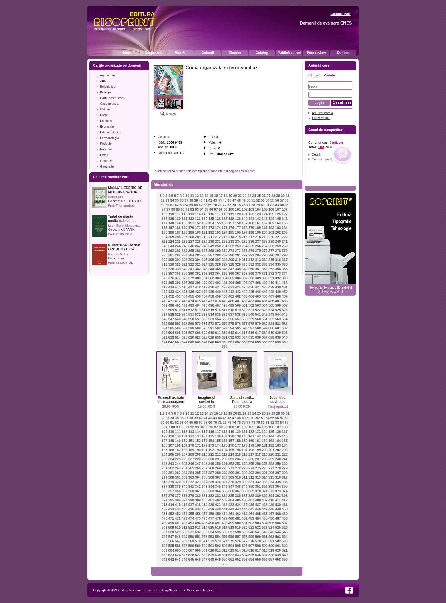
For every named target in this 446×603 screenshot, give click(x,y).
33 (167, 200)
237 (258, 242)
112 (184, 214)
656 (265, 342)
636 (258, 337)
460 (224, 296)
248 (204, 246)
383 (218, 278)
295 (265, 255)
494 (198, 305)
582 (278, 324)
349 (245, 269)
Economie (107, 126)
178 (245, 228)
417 (191, 287)
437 (198, 292)
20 (235, 196)
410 (271, 283)
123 (258, 214)
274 (251, 251)
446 (258, 292)
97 (216, 210)
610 (211, 333)
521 (251, 310)
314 (265, 260)
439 (211, 292)
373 (278, 274)
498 (224, 305)
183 (278, 228)
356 (164, 274)
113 (191, 214)
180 (258, 228)
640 (285, 337)
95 (206, 210)
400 (204, 283)
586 (178, 328)
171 (198, 228)
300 (171, 260)
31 (287, 196)
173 (211, 228)
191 (204, 232)
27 (268, 196)
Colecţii (208, 53)
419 (204, 287)
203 (285, 232)
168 (178, 228)
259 (278, 246)
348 (238, 269)
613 (231, 333)
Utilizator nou (321, 118)
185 (164, 232)
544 (278, 315)
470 (164, 301)
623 (171, 337)
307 (218, 260)
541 (258, 315)
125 (271, 214)
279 (285, 251)
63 (181, 205)
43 (215, 200)
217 (251, 237)
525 (278, 310)
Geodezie (106, 160)
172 (204, 228)
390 (265, 278)
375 (164, 278)
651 (231, 342)
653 (245, 342)
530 (184, 315)
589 (198, 328)
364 (218, 274)
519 (238, 310)
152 (198, 223)
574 (224, 324)
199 (258, 232)
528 (171, 315)
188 (184, 232)
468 (278, 296)
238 (265, 242)
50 (248, 200)
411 (278, 283)
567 (178, 324)
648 (211, 342)
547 (171, 319)
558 (245, 319)
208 (191, 237)
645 (191, 342)
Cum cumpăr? (322, 159)
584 (164, 328)
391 (271, 278)
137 (224, 219)
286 (204, 255)
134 (204, 219)
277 (271, 251)
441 (224, 292)
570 (198, 324)
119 (231, 214)
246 (191, 246)
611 (218, 333)
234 (238, 242)
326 (218, 264)
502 (251, 305)
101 (238, 210)
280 (164, 255)
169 (184, 228)
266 (198, 251)
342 (198, 269)
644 (184, 342)
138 (231, 219)
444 (245, 292)
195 (231, 232)
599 (265, 328)
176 (231, 228)
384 (224, 278)
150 (184, 223)
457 (204, 296)
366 (231, 274)
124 (265, 214)
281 (171, 255)
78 (253, 205)
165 (285, 223)
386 (238, 278)
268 (211, 251)
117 (218, 214)
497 (218, 305)
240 (278, 242)
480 (231, 301)
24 (254, 196)
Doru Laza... (117, 197)
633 (238, 337)
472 (178, 301)
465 (258, 296)
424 (238, 287)
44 (220, 200)
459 (218, 296)
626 (191, 337)
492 (184, 305)
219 (265, 237)
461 (231, 296)
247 (198, 246)
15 (211, 196)
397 (184, 283)
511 (184, 310)
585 (171, 328)
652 (238, 342)
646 (198, 342)
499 (231, 305)
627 (198, 337)
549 (184, 319)
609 (204, 333)
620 (278, 333)
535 (218, 315)
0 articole (336, 142)
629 (211, 337)
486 (271, 301)
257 (265, 246)
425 (245, 287)
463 (245, 296)
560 (258, 319)
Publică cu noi (289, 53)
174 (218, 228)
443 (238, 292)
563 (278, 319)
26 (264, 196)
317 (285, 260)
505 (271, 305)
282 (178, 255)
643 (178, 342)
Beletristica (107, 86)
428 (265, 287)
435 (184, 292)
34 (172, 200)
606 (184, 333)
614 (238, 333)
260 (285, 246)
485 (265, 301)
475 (198, 301)
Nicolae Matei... (119, 254)
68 (205, 205)
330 (245, 264)
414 (171, 287)
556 (231, 319)
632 (231, 337)
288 (218, 255)
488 (285, 301)
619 (271, 333)
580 (265, 324)
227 (191, 242)
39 (196, 200)
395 (171, 283)
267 (204, 251)
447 (265, 292)
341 (191, 269)
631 (224, 337)
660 (224, 347)
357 (171, 274)
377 (178, 278)
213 (224, 237)
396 (178, 283)
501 (245, 305)
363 (211, 274)
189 (191, 232)
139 (238, 219)
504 (265, 305)
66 (196, 205)
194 (224, 232)
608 (198, 333)
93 (197, 210)
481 (238, 301)
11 (192, 196)
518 (231, 310)
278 (278, 251)
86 (163, 210)
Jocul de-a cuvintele (277, 400)
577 (245, 324)
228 (198, 242)
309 (231, 260)
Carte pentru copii (112, 98)
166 (164, 228)
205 (171, 237)
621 (285, 333)
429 (271, 287)
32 (162, 200)
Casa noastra (109, 103)
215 (238, 237)
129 (171, 219)
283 (184, 255)
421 (218, 287)
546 (164, 319)
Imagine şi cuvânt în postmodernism (206, 402)
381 (204, 278)
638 (271, 337)
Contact (343, 53)
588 (191, 328)
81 (267, 205)
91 (187, 210)
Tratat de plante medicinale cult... (122, 218)
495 (204, 305)
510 (178, 310)
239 (271, 242)
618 (265, 333)
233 (231, 242)
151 (191, 223)
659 (285, 342)
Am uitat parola (322, 113)
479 (224, 301)
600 (271, 328)
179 (251, 228)
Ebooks (235, 53)
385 (231, 278)
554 (218, 319)
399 (198, 283)
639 (278, 337)
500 (238, 305)
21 (240, 196)
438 (204, 292)
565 (164, 324)
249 (211, 246)
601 (278, 328)
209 (198, 237)
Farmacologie (109, 138)
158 (238, 223)
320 (178, 264)
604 (171, 333)
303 (191, 260)
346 (224, 269)
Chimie (105, 109)
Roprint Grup (152, 590)
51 (253, 200)
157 (231, 223)
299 (164, 260)
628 (204, 337)
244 (178, 246)
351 (258, 269)
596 (245, 328)
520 (245, 310)
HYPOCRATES (131, 201)
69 (210, 205)
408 (258, 283)
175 (224, 228)
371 (265, 274)
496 (211, 305)
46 (229, 200)
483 (251, 301)
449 (278, 292)
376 (171, 278)
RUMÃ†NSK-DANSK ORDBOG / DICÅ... (124, 247)
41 (205, 200)
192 (211, 232)
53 (262, 200)
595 (238, 328)
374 (285, 274)
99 (225, 210)
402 (218, 283)
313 (258, 260)
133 (198, 219)
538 (238, 315)
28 (273, 196)
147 (164, 223)
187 (178, 232)
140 (245, 219)
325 (211, 264)
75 (239, 205)
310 (238, 260)
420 (211, 287)
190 (198, 232)
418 (198, 287)
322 (191, 264)
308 (224, 260)
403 (224, 283)
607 (191, 333)
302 (184, 260)
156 (224, 223)
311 (245, 260)
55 (272, 200)
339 (178, 269)
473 (184, 301)
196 (238, 232)
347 (231, 269)
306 (211, 260)
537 (231, 315)
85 (286, 205)
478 (218, 301)
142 (258, 219)
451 (164, 296)
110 (171, 214)
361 (198, 274)
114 (198, 214)
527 (164, 315)
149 (178, 223)
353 (271, 269)
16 (216, 196)
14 (206, 196)
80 (262, 205)
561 (265, 319)
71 (220, 205)
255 (251, 246)
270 (224, 251)
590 (204, 328)
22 (244, 196)
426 (251, 287)
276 (265, 251)
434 (178, 292)
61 (172, 205)
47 (234, 200)
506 (278, 305)
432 (164, 292)
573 (218, 324)
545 (285, 315)
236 (251, 242)
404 (231, 283)
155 (218, 223)
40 (200, 200)
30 (283, 196)
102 (245, 210)
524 (271, 310)
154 (211, 223)
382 (211, 278)
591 (211, 328)
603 (164, 333)
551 (198, 319)
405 (238, 283)
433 (171, 292)
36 (181, 200)
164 (278, 223)
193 (218, 232)
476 (204, 301)
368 (245, 274)
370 (258, 274)
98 (221, 210)
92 (192, 210)
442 (231, 292)
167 (171, 228)
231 (218, 242)
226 (184, 242)
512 (191, 310)
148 (171, 223)
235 (245, 242)
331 (251, 264)
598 (258, 328)
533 (204, 315)
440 (218, 292)
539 (245, 315)
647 (204, 342)
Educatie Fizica (110, 132)
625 (184, 337)
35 (177, 200)
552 (204, 319)
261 (164, 251)
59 (162, 205)
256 (258, 246)
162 (265, 223)
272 (238, 251)
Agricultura (107, 75)
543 (271, 315)
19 (230, 196)
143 (265, 219)
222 (285, 237)
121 (245, 214)
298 (285, 255)
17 (221, 196)
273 (245, 251)
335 (278, 264)
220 (271, 237)
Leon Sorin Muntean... (124, 225)
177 (238, 228)
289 (224, 255)
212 (218, 237)
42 (210, 200)
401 (211, 283)
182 (271, 228)
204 (164, 237)
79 (258, 205)
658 (278, 342)
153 (204, 223)
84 (282, 205)
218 (258, 237)
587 (184, 328)
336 (285, 264)
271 (231, 251)
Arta (103, 81)
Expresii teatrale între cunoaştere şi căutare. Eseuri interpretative (170, 404)
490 (171, 305)
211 (211, 237)
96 (211, 210)
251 (224, 246)
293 (251, 255)
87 (168, 210)
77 (248, 205)
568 (184, 324)
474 (191, 301)
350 (251, 269)
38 (191, 200)
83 (277, 205)
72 (224, 205)
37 (186, 200)
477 (211, 301)
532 (198, 315)
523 (265, 310)
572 (211, 324)
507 (285, 305)
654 (251, 342)
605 (178, 333)
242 (164, 246)
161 (258, 223)
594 (231, 328)
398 (191, 283)
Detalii (316, 154)
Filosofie (106, 149)
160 (251, 223)
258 (271, 246)
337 (164, 269)
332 (258, 264)
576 (238, 324)
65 (191, 205)
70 (215, 205)
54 (267, 200)
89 (178, 210)
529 (178, 315)
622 (164, 337)
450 (285, 292)
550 (191, 319)
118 (224, 214)
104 (258, 210)
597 (251, 328)
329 (238, 264)
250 (218, 246)
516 (218, 310)
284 (191, 255)
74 (234, 205)
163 (271, 223)
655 (258, 342)
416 (184, 287)
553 (211, 319)
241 (285, 242)
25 (259, 196)
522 (258, 310)
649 (218, 342)
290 (231, 255)
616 (251, 333)
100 (231, 210)
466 (265, 296)
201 (271, 232)
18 (225, 196)
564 (285, 319)
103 (251, 210)
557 (238, 319)
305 (204, 260)
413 (164, 287)
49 (244, 200)
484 (258, 301)
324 (204, 264)
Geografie (107, 166)
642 (171, 342)
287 (211, 255)
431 (285, 287)
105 (265, 210)
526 (285, 310)
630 (218, 337)
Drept (104, 115)
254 (245, 246)
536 (224, 315)
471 (171, 301)
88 (173, 210)
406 (245, 283)
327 (224, 264)
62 (177, 205)
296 (271, 255)
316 (278, 260)
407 (251, 283)
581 (271, 324)
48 (239, 200)
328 (231, 264)
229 (204, 242)
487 (278, 301)
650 (224, 342)
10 (187, 196)
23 (249, 196)
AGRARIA (128, 229)
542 (265, 315)
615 (245, 333)
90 (182, 210)
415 (178, 287)
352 (265, 269)
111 (178, 214)
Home (126, 53)
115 (204, 214)
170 (191, 228)
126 (278, 214)
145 (278, 219)
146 (285, 219)
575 (231, 324)
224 (171, 242)
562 (271, 319)
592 (218, 328)
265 (191, 251)
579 (258, 324)
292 (245, 255)
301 (178, 260)
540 (251, 315)
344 (211, 269)
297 (278, 255)
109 (164, 214)
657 (271, 342)
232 (224, 242)
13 (202, 196)
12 (197, 196)
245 (184, 246)
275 (258, 251)
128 (164, 219)
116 (211, 214)
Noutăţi (180, 53)
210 (204, 237)
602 (285, 328)
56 (277, 200)
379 (191, 278)
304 (198, 260)
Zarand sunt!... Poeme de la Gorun (242, 402)
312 (251, 260)
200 (265, 232)
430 (278, 287)
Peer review (316, 53)
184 (285, 228)
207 (184, 237)
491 (178, 305)
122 (251, 214)
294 (258, 255)
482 (245, 301)
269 (218, 251)
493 (191, 305)
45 (224, 200)
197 (245, 232)
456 (198, 296)
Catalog (262, 53)
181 (265, 228)
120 (238, 214)
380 (198, 278)
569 (191, 324)
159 (245, 223)
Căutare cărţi (341, 14)
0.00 (321, 147)
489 (164, 305)
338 (171, 269)
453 (178, 296)
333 (265, 264)
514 (204, 310)
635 (251, 337)
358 (178, 274)
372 (271, 274)
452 (171, 296)
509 (171, 310)
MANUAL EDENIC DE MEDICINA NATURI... (125, 190)
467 (271, 296)
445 (251, 292)
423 (231, 287)
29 (278, 196)
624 (178, 337)
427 (258, 287)
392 (278, 278)
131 (184, 219)
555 (224, 319)
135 (211, 219)
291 (238, 255)
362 (204, 274)
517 (224, 310)
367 (238, 274)
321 (184, 264)
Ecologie (106, 120)
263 (178, 251)
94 (202, 210)
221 (278, 237)
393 (285, 278)
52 (258, 200)
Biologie (105, 92)
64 (186, 205)
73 (229, 205)
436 (191, 292)
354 (278, 269)
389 (258, 278)
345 (218, 269)
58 (286, 200)
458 (211, 296)
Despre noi (153, 53)
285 (198, 255)
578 (251, 324)
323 (198, 264)
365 (224, 274)
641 (164, 342)
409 (265, 283)
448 (271, 292)
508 (164, 310)
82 (272, 205)
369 (251, 274)
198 (251, 232)
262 (171, 251)
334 (271, 264)
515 (211, 310)
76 (244, 205)
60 (167, 205)
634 (245, 337)
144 (271, 219)
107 (278, 210)
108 (285, 210)
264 (184, 251)
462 (238, 296)
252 (231, 246)
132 (191, 219)
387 (245, 278)
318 (164, 264)
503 (258, 305)
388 (251, 278)
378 (184, 278)
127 (285, 214)
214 (231, 237)
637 (265, 337)
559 (251, 319)
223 (164, 242)
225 (178, 242)
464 (251, 296)
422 (224, 287)
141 (251, 219)
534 (211, 315)
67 (200, 205)
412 (285, 283)
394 (164, 283)
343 (204, 269)
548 (178, 319)
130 (178, 219)
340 (184, 269)
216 (245, 237)
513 (198, 310)
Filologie (106, 143)
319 (171, 264)
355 (285, 269)
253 (238, 246)
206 (178, 237)
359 (184, 274)
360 (191, 274)
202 (278, 232)
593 (224, 328)
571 (204, 324)
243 (171, 246)
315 (271, 260)
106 (271, 210)
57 (282, 200)
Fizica (104, 155)
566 (171, 324)
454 (184, 296)
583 (285, 324)
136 (218, 219)
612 (224, 333)
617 (258, 333)
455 (191, 296)
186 (171, 232)
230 (211, 242)
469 (285, 296)
